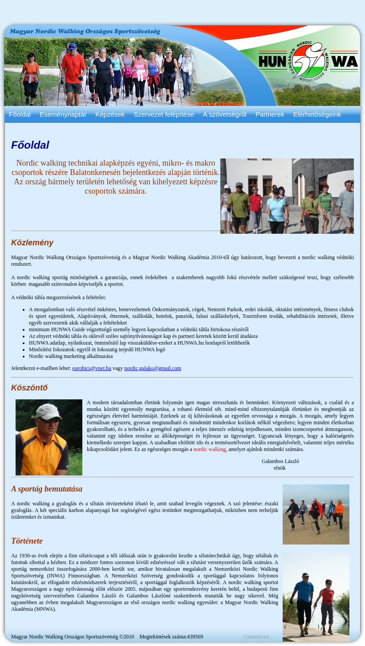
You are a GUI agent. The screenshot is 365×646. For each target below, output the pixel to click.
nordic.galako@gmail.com (152, 368)
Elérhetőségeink (317, 114)
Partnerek (270, 114)
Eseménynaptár (63, 114)
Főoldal (20, 114)
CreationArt (256, 637)
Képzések (110, 114)
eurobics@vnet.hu (92, 368)
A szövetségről (225, 114)
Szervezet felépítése (164, 114)
